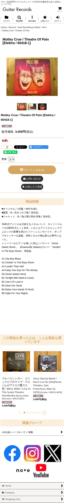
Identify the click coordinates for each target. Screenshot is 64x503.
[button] (19, 19)
